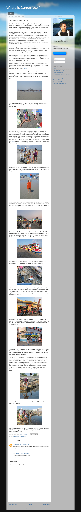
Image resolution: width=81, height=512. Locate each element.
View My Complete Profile (59, 43)
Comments (57, 61)
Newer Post (13, 504)
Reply (14, 448)
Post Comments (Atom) (21, 508)
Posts (56, 59)
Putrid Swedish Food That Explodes (61, 74)
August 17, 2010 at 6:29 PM (22, 453)
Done (54, 68)
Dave (14, 444)
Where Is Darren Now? (23, 7)
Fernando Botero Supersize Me (60, 79)
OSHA (13, 141)
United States (22, 436)
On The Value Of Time (58, 70)
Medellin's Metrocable (58, 76)
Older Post (46, 504)
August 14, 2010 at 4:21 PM (22, 444)
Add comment (13, 461)
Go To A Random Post (60, 53)
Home (11, 13)
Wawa (25, 68)
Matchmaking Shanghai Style (60, 78)
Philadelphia (16, 436)
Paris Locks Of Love (58, 72)
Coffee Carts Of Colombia (59, 81)
